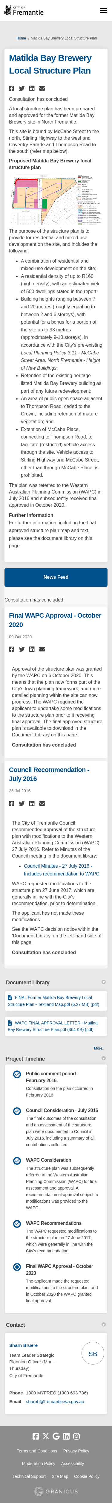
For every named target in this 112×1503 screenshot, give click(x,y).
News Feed (56, 577)
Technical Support (29, 1476)
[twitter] (46, 1436)
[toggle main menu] (104, 10)
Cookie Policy (86, 1476)
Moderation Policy (38, 1463)
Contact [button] (56, 1325)
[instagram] (76, 1436)
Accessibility (72, 1463)
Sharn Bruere (23, 1345)
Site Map (60, 1476)
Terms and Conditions (37, 1451)
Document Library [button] (56, 983)
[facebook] (35, 1436)
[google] (56, 1436)
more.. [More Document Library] (99, 1048)
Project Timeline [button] (56, 1059)
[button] (12, 88)
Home (21, 38)
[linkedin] (66, 1436)
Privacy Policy (76, 1451)
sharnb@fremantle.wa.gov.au (55, 1401)
